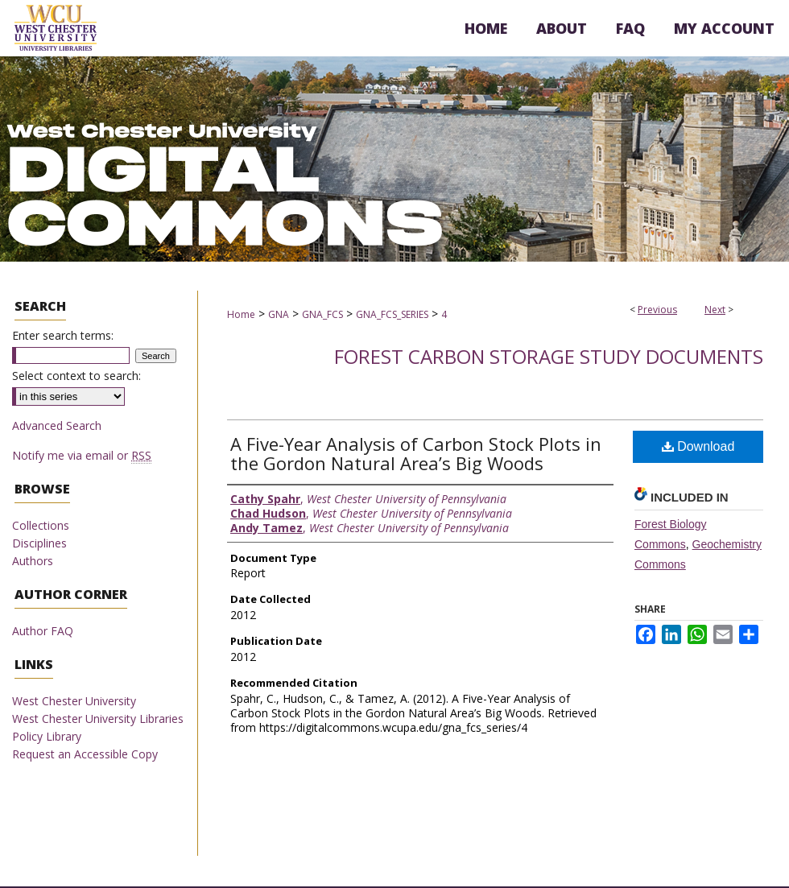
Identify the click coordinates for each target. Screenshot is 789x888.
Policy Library (46, 736)
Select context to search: (76, 375)
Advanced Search (56, 425)
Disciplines (39, 543)
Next (714, 309)
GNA (278, 314)
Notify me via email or (81, 455)
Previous (657, 309)
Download (698, 446)
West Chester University (74, 700)
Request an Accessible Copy (85, 754)
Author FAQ (42, 630)
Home (241, 314)
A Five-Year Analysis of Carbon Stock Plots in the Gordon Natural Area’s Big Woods (415, 453)
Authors (32, 560)
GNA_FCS (322, 314)
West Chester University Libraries (98, 718)
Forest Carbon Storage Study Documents (548, 356)
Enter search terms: (63, 335)
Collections (40, 525)
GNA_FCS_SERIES (392, 314)
